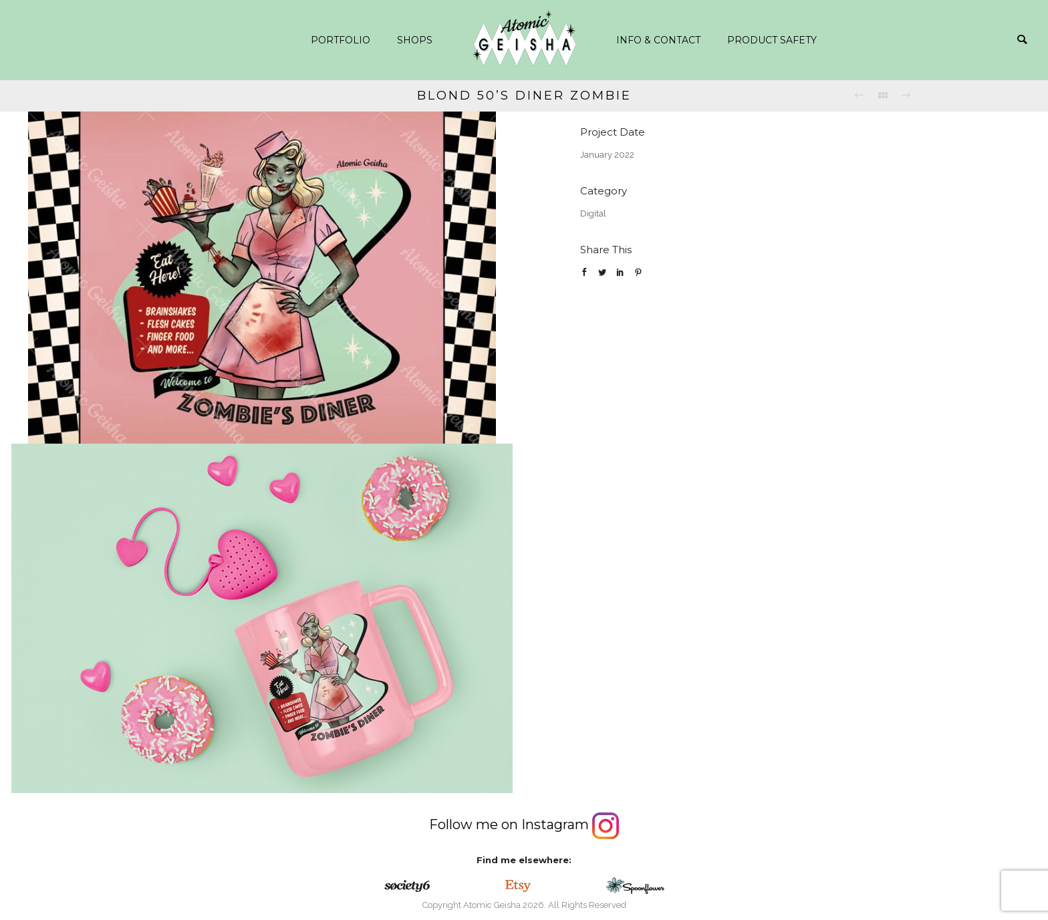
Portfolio (340, 40)
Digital (593, 213)
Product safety (772, 40)
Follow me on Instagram (524, 824)
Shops (414, 40)
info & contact (658, 40)
